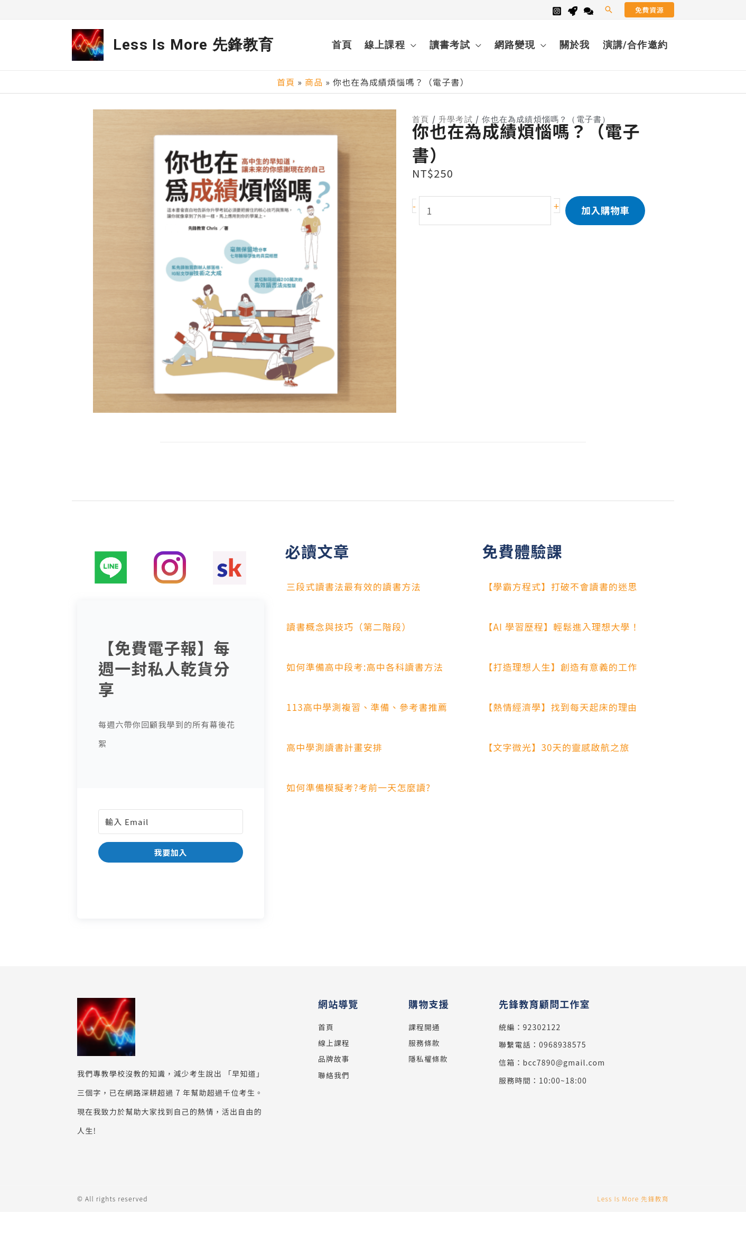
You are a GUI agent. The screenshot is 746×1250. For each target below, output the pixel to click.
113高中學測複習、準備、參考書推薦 (370, 706)
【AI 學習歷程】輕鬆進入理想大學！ (564, 626)
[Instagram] (557, 11)
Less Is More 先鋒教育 (193, 44)
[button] (609, 9)
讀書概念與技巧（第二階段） (351, 626)
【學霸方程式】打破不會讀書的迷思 (563, 585)
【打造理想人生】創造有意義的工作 (563, 666)
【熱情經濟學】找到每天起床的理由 (563, 706)
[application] (411, 45)
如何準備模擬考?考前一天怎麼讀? (361, 786)
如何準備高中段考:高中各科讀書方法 (368, 666)
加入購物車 (607, 219)
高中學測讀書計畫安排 (336, 746)
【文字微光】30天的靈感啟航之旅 (559, 746)
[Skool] (572, 11)
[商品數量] (486, 220)
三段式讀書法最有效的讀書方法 (356, 585)
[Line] (588, 11)
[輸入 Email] (170, 821)
